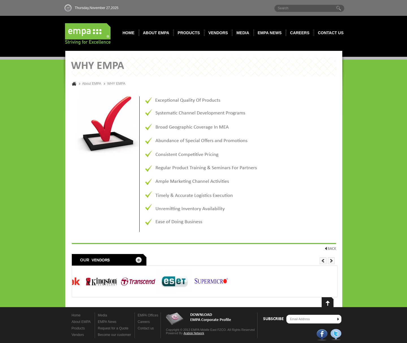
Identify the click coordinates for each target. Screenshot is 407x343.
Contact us (331, 33)
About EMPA (156, 33)
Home (129, 33)
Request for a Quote (113, 328)
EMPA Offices (148, 315)
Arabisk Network (193, 333)
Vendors (218, 33)
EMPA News (107, 322)
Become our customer (114, 335)
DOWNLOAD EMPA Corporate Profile (210, 317)
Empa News (270, 33)
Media (242, 33)
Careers (299, 33)
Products (189, 33)
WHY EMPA (116, 84)
